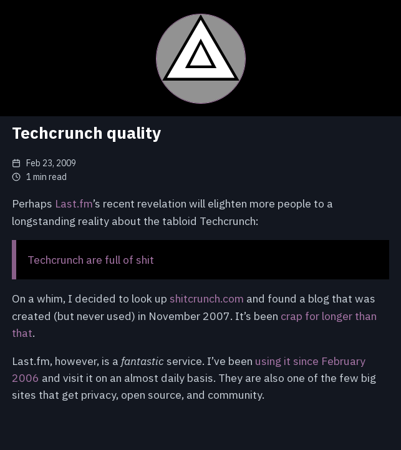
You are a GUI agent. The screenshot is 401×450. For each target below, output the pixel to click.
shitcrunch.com (207, 298)
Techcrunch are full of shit (90, 259)
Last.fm (74, 203)
